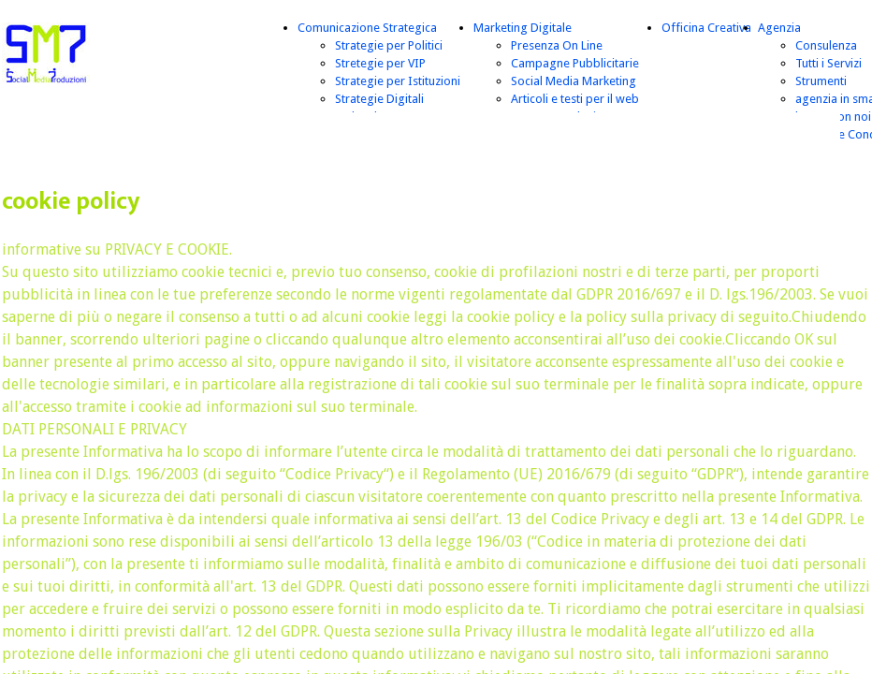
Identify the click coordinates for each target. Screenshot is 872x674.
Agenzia (779, 28)
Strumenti (821, 81)
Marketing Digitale (522, 28)
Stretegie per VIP (380, 63)
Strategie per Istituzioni (397, 81)
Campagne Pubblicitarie (575, 63)
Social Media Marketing (573, 81)
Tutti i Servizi (828, 63)
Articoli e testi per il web (575, 99)
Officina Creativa (706, 28)
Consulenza (826, 45)
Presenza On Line (557, 45)
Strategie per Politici (389, 45)
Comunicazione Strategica (367, 28)
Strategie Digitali (379, 99)
